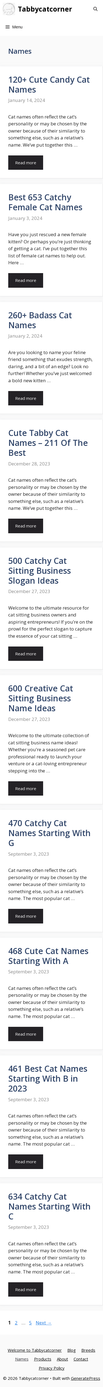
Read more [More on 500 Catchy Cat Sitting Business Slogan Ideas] (25, 653)
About (62, 1359)
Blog (71, 1350)
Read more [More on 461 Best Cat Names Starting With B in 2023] (25, 1161)
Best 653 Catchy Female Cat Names (45, 202)
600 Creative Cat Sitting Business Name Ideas (40, 698)
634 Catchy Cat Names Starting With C (49, 1206)
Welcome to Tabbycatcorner (35, 1350)
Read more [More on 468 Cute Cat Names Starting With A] (25, 1034)
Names (22, 1359)
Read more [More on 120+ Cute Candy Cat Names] (25, 162)
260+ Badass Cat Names (40, 320)
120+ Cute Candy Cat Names (49, 84)
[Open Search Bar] (95, 9)
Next (44, 1322)
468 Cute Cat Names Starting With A (48, 955)
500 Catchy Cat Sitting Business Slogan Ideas (39, 570)
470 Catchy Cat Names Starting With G (49, 833)
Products (42, 1359)
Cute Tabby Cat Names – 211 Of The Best (48, 442)
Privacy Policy (52, 1368)
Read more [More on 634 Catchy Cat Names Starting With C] (25, 1289)
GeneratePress (85, 1378)
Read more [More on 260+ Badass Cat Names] (25, 398)
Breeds (88, 1350)
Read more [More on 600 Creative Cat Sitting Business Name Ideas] (25, 788)
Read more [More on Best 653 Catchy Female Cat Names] (25, 280)
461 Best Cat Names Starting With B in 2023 (47, 1078)
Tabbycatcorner (45, 9)
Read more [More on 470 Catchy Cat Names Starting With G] (25, 916)
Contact (81, 1359)
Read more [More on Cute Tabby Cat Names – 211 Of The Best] (25, 526)
